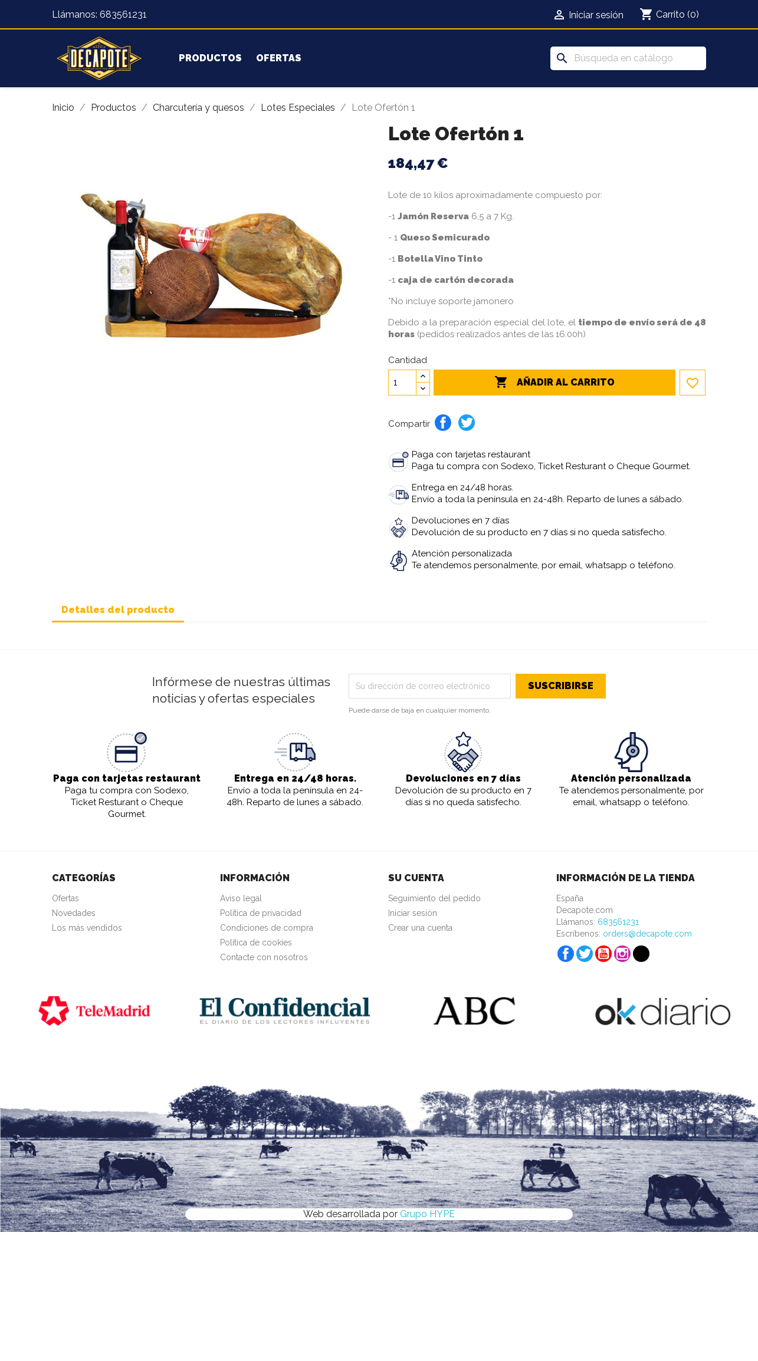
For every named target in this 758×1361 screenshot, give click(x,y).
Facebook (565, 953)
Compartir (443, 422)
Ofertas (278, 58)
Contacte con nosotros (264, 957)
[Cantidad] (402, 383)
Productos (210, 58)
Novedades (74, 913)
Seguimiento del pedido (434, 898)
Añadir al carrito (554, 382)
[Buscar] (628, 58)
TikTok (641, 953)
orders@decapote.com (647, 933)
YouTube (603, 953)
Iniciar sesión (412, 913)
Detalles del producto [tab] (118, 609)
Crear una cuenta (420, 927)
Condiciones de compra (266, 927)
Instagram (622, 953)
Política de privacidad (260, 913)
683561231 (123, 14)
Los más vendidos (87, 927)
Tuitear (466, 422)
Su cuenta (416, 878)
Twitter (584, 953)
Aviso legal (241, 898)
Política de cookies (256, 942)
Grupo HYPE (427, 1214)
